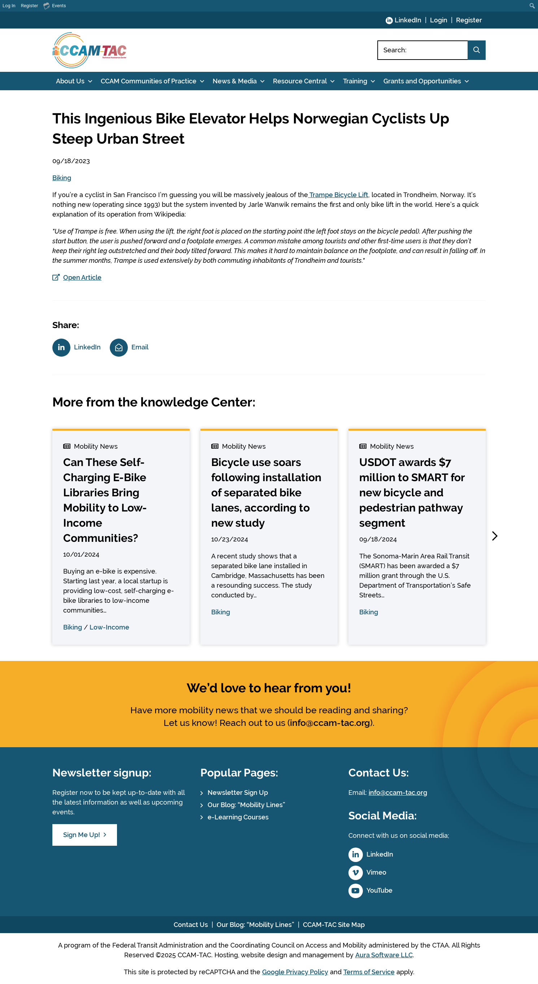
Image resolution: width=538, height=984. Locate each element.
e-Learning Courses (238, 817)
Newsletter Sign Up (238, 792)
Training (355, 81)
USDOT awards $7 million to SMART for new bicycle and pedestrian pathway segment (412, 492)
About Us (70, 81)
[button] (494, 536)
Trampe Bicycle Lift (338, 195)
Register (469, 20)
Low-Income (109, 627)
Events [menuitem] (54, 5)
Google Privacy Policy (295, 972)
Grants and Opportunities (422, 81)
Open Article (82, 277)
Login (438, 20)
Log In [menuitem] (9, 5)
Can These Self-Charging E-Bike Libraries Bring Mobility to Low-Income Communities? (105, 500)
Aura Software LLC (384, 955)
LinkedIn (408, 20)
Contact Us (191, 924)
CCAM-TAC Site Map (334, 924)
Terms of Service (369, 972)
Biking (61, 178)
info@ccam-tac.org (330, 722)
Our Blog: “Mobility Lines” (246, 805)
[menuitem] (532, 6)
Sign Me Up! (81, 835)
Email (139, 347)
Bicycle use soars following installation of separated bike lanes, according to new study (266, 492)
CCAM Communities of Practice (148, 81)
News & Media (235, 81)
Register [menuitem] (29, 5)
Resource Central (300, 81)
